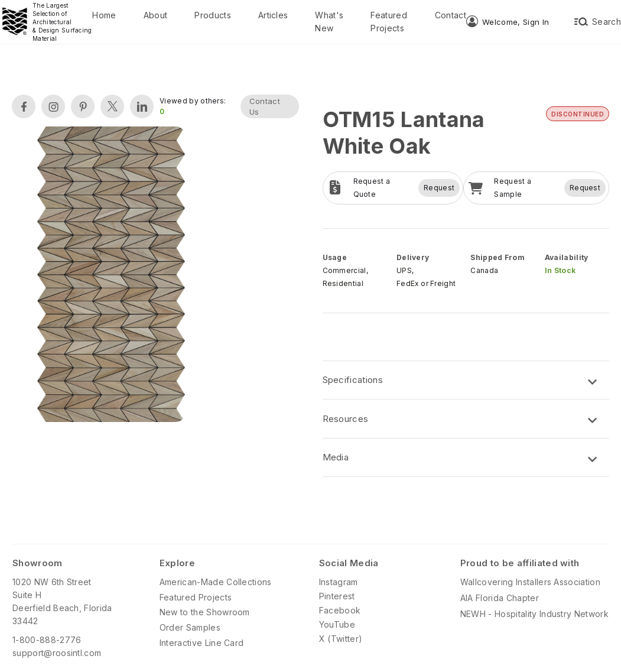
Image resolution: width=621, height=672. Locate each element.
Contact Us (264, 106)
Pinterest (337, 596)
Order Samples (190, 627)
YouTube (337, 624)
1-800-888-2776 (46, 640)
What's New (329, 21)
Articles (273, 15)
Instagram (338, 582)
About (156, 15)
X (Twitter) (341, 639)
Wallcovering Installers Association (530, 582)
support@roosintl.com (56, 653)
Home (104, 15)
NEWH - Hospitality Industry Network (534, 614)
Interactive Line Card (202, 643)
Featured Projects (388, 21)
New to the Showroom (205, 612)
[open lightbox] (111, 275)
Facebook (340, 610)
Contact (450, 15)
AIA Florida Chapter (499, 598)
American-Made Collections (216, 582)
